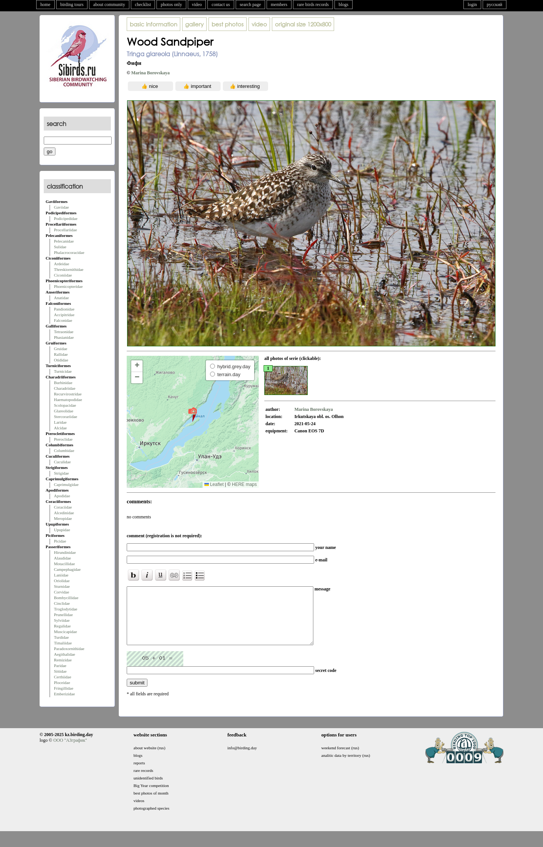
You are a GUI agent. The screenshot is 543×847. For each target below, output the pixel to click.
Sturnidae (62, 586)
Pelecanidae (64, 241)
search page (250, 4)
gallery (194, 24)
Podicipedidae (65, 218)
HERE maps (244, 484)
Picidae (60, 541)
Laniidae (61, 575)
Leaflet (214, 484)
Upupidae (62, 529)
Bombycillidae (66, 597)
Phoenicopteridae (68, 286)
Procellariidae (65, 230)
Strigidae (61, 473)
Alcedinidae (64, 512)
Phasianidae (64, 337)
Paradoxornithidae (69, 648)
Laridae (60, 422)
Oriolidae (62, 580)
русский (494, 4)
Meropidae (63, 518)
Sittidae (60, 671)
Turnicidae (63, 371)
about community (109, 4)
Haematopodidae (68, 399)
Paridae (60, 665)
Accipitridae (64, 314)
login (472, 4)
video (197, 4)
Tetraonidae (64, 331)
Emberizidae (64, 694)
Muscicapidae (65, 631)
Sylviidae (62, 620)
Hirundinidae (65, 552)
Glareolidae (63, 411)
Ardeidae (61, 263)
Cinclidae (62, 603)
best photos (228, 24)
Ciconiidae (63, 275)
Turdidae (61, 637)
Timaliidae (63, 643)
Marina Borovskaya (150, 72)
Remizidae (63, 660)
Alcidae (60, 428)
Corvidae (61, 592)
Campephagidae (67, 569)
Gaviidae (61, 207)
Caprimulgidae (66, 484)
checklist (143, 4)
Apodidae (62, 495)
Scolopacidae (65, 405)
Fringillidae (63, 688)
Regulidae (62, 626)
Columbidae (64, 450)
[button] (192, 414)
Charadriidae (64, 388)
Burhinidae (63, 382)
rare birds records (313, 4)
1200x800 (303, 24)
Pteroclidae (63, 439)
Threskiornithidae (68, 269)
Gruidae (60, 348)
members (279, 4)
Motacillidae (64, 563)
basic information (153, 24)
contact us (221, 4)
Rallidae (61, 354)
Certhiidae (62, 677)
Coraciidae (63, 507)
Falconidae (63, 320)
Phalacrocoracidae (69, 252)
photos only (171, 4)
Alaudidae (62, 558)
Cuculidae (62, 462)
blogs (343, 4)
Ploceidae (62, 682)
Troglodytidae (65, 609)
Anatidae (61, 297)
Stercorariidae (65, 416)
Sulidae (60, 246)
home (45, 4)
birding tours (72, 4)
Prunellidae (63, 614)
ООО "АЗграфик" (70, 751)
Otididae (61, 360)
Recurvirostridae (67, 394)
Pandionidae (64, 309)
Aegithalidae (64, 654)
